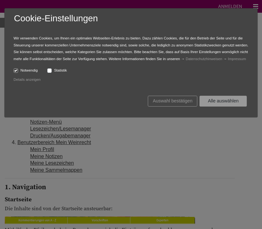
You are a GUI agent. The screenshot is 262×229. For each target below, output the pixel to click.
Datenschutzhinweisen (204, 59)
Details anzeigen (27, 79)
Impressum (237, 59)
